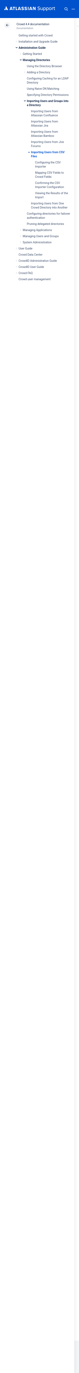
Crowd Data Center (30, 254)
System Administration (37, 242)
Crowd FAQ (26, 273)
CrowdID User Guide (31, 267)
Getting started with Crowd (35, 35)
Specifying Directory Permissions (48, 94)
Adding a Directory (38, 72)
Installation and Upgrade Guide (38, 41)
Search (66, 9)
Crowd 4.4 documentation (33, 24)
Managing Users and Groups (41, 236)
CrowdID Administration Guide (38, 260)
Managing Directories (36, 60)
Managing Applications (37, 230)
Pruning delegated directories (45, 224)
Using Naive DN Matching (43, 88)
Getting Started (32, 54)
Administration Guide (32, 47)
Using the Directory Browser (44, 66)
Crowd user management (35, 279)
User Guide (25, 248)
